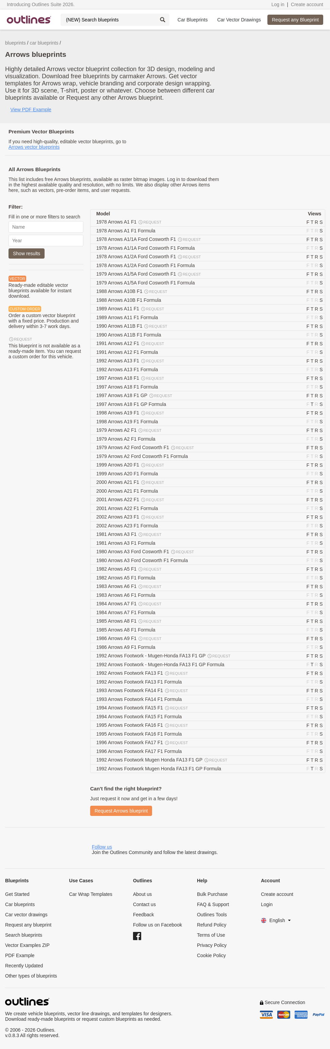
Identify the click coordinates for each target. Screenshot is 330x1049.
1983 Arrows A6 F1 (129, 587)
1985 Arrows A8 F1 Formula (126, 630)
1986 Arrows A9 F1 (129, 639)
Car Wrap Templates (90, 894)
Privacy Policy (212, 945)
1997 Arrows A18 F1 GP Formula (131, 404)
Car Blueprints (193, 19)
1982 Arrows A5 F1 (129, 569)
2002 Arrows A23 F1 (130, 517)
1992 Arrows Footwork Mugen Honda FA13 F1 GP (162, 760)
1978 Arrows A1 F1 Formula (126, 230)
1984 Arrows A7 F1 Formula (126, 612)
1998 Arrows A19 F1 (130, 413)
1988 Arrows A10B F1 (132, 292)
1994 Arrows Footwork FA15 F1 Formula (139, 716)
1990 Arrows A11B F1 (132, 326)
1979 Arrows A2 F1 (129, 430)
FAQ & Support (213, 904)
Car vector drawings (26, 914)
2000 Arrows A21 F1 (130, 482)
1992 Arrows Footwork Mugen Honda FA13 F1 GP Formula (159, 768)
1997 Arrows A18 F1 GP (134, 396)
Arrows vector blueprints (34, 147)
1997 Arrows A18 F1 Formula (127, 387)
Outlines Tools (212, 914)
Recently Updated (24, 965)
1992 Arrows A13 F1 (130, 361)
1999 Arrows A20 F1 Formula (127, 473)
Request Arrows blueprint (121, 811)
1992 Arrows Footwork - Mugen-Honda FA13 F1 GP (163, 656)
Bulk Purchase (212, 894)
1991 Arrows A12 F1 (130, 344)
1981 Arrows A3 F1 (129, 534)
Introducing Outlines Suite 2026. (41, 4)
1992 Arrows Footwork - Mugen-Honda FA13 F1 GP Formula (161, 664)
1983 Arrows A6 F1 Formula (126, 595)
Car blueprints (20, 904)
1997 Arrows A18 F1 (130, 378)
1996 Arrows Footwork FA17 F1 (142, 743)
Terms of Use (211, 935)
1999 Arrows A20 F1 (130, 465)
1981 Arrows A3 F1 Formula (126, 543)
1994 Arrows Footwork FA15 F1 (142, 708)
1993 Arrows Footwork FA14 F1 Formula (139, 699)
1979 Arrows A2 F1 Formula (126, 439)
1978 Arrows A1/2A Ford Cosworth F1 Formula (146, 265)
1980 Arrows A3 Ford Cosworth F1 (145, 552)
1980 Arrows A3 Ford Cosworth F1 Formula (142, 560)
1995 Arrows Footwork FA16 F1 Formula (139, 734)
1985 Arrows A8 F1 (129, 621)
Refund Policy (211, 925)
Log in (277, 4)
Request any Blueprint (295, 19)
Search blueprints (23, 935)
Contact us (144, 904)
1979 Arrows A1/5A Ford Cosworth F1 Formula (146, 282)
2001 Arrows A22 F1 (130, 500)
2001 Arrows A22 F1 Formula (127, 508)
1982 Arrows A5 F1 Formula (126, 577)
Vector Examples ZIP (27, 945)
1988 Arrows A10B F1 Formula (129, 300)
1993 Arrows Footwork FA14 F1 (142, 691)
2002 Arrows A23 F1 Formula (127, 525)
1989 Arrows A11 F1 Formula (127, 317)
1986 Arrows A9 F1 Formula (126, 647)
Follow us (102, 847)
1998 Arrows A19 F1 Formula (127, 421)
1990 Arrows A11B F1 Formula (129, 335)
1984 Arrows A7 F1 (129, 604)
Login (267, 904)
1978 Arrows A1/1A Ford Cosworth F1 (148, 239)
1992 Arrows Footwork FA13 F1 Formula (139, 682)
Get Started (17, 894)
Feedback (143, 914)
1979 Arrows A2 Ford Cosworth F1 (145, 448)
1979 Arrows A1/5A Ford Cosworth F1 (148, 274)
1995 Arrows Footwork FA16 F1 (142, 725)
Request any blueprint (28, 925)
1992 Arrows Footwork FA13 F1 (142, 673)
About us (142, 894)
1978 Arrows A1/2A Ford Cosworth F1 (148, 257)
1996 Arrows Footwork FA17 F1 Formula (139, 751)
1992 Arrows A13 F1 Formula (127, 369)
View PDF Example (31, 109)
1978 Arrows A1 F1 (129, 222)
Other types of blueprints (31, 976)
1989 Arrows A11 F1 (130, 309)
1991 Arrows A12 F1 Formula (127, 352)
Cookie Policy (211, 955)
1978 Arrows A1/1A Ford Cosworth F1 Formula (146, 248)
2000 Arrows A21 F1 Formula (127, 491)
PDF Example (19, 955)
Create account (307, 4)
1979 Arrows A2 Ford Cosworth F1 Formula (142, 456)
